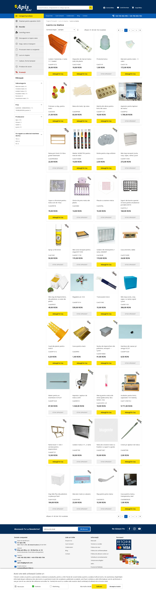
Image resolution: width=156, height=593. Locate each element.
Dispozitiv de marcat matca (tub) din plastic (81, 60)
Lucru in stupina (24, 55)
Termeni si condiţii (96, 544)
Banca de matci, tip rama (80, 106)
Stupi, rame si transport (27, 44)
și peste (22, 110)
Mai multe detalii (85, 586)
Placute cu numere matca (105, 200)
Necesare (20, 587)
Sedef (17, 125)
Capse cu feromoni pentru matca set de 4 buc (57, 201)
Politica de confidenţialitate (99, 550)
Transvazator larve (103, 297)
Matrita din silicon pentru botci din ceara (105, 107)
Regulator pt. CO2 (78, 297)
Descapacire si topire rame (28, 38)
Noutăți (22, 27)
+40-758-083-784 (135, 16)
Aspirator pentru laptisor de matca (129, 107)
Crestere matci (20, 89)
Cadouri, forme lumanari (27, 61)
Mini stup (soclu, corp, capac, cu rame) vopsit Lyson (128, 299)
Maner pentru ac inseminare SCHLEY (55, 396)
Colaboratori (70, 16)
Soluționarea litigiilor (97, 560)
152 (17, 139)
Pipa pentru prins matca (105, 494)
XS (16, 144)
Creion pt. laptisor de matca (130, 445)
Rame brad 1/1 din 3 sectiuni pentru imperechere (55, 447)
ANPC (92, 564)
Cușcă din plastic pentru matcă (56, 347)
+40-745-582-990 (121, 16)
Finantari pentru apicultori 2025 (29, 21)
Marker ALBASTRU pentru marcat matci (81, 154)
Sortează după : (51, 30)
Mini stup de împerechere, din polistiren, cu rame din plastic (57, 299)
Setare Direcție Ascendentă (77, 30)
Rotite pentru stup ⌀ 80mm (106, 153)
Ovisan (18, 122)
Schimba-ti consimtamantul (99, 557)
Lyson (17, 127)
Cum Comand (60, 16)
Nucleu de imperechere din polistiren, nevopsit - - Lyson (106, 348)
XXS (17, 141)
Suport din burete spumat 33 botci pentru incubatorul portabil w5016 (130, 202)
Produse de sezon (25, 67)
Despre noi (68, 541)
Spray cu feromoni (54, 250)
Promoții (22, 72)
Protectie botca (102, 59)
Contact (85, 16)
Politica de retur (95, 547)
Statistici (38, 586)
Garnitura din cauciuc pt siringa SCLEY (129, 347)
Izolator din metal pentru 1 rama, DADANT (106, 251)
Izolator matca (20, 91)
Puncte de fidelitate (97, 567)
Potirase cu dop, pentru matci (56, 107)
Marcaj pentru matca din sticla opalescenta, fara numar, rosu (105, 397)
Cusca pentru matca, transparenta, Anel (128, 495)
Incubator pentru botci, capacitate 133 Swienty (129, 396)
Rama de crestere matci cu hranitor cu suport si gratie (106, 446)
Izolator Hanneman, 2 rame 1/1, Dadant (57, 60)
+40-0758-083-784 (38, 557)
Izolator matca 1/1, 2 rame (81, 445)
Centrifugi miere (24, 32)
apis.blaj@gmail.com (24, 563)
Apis (17, 120)
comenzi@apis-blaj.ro (25, 568)
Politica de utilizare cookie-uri (99, 554)
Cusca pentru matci (79, 346)
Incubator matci (20, 93)
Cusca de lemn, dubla (128, 250)
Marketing (56, 586)
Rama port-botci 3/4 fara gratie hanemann (56, 154)
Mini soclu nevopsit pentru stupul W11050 (81, 251)
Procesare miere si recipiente (29, 49)
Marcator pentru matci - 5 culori (129, 60)
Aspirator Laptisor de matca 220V (79, 396)
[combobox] (65, 8)
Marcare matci (20, 86)
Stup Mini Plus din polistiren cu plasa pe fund (57, 495)
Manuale (93, 541)
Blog (78, 16)
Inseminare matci (21, 98)
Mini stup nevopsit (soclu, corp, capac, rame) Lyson (129, 154)
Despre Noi (49, 16)
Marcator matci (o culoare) (81, 494)
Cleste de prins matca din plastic (81, 201)
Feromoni (18, 96)
